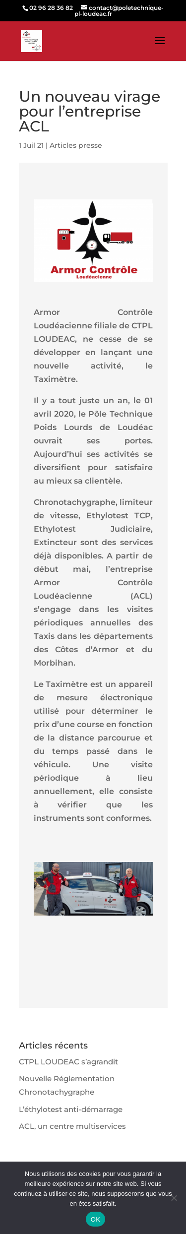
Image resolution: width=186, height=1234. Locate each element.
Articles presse (76, 145)
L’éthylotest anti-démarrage (71, 1109)
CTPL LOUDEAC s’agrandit (68, 1061)
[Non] (174, 1198)
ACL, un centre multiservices (72, 1126)
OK (95, 1219)
